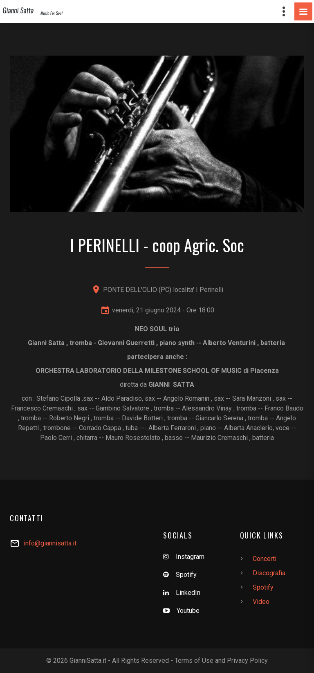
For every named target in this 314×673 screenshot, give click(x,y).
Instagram (190, 557)
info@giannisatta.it (50, 543)
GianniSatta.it (88, 660)
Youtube (188, 611)
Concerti (264, 559)
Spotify (186, 575)
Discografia (269, 573)
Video (261, 602)
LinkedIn (188, 593)
